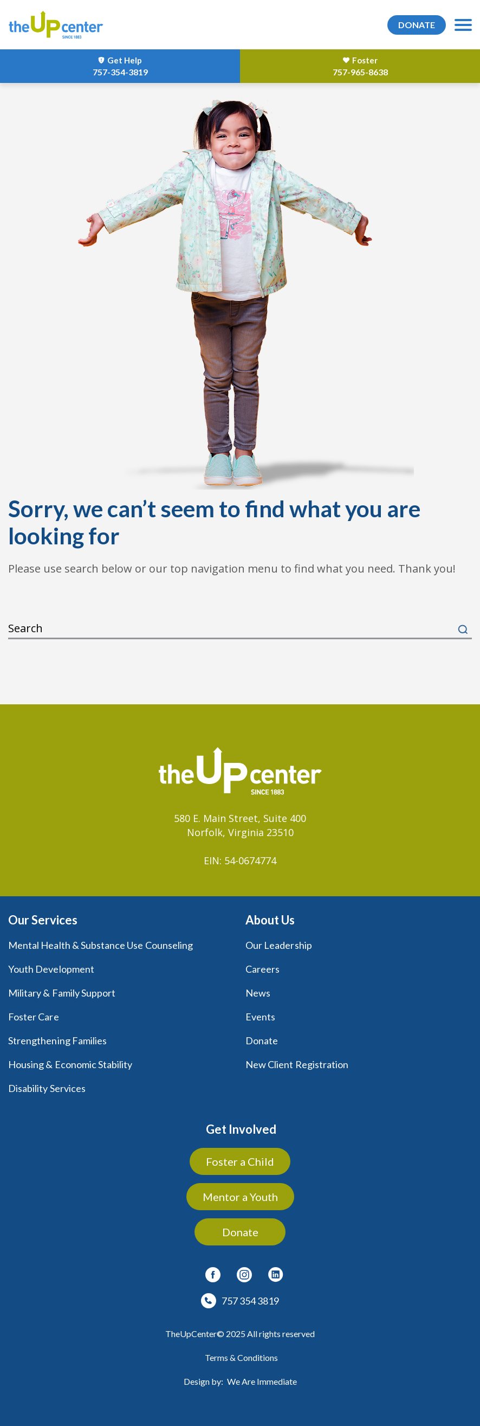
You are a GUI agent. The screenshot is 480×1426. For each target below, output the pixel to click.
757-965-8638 (360, 72)
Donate (261, 1040)
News (257, 993)
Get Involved (241, 1129)
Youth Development (51, 969)
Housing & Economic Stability (70, 1064)
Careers (262, 969)
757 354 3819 (250, 1301)
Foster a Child (240, 1161)
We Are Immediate (262, 1381)
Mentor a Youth (240, 1196)
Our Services (42, 920)
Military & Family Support (61, 993)
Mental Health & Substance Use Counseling (100, 945)
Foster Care (33, 1017)
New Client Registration (296, 1064)
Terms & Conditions (241, 1357)
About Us (270, 920)
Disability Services (47, 1088)
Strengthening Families (57, 1040)
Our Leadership (278, 945)
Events (260, 1017)
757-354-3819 (120, 72)
